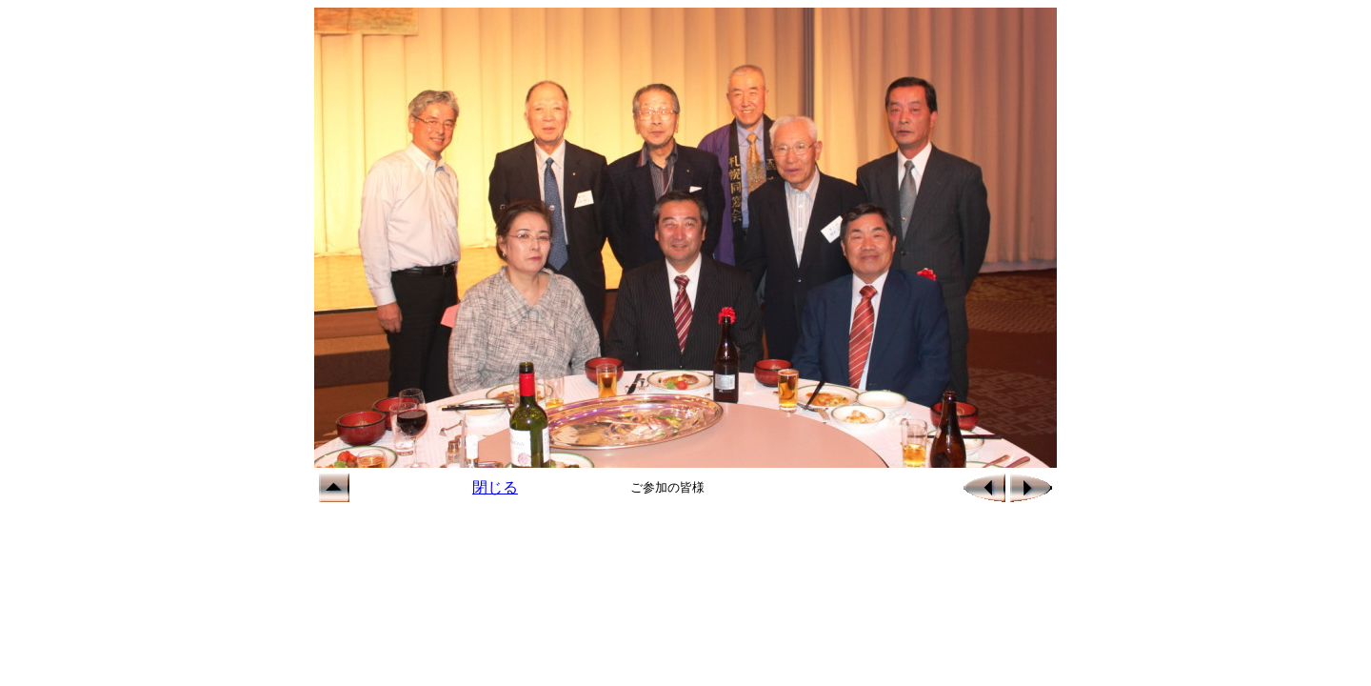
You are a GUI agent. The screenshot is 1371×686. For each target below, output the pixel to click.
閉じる (495, 487)
